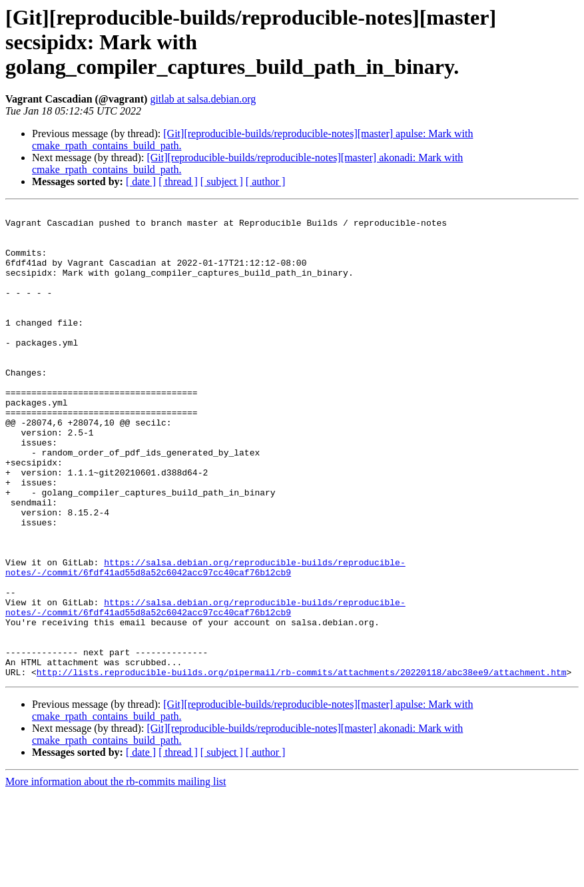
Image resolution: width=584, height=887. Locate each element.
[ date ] (141, 181)
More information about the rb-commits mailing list (115, 875)
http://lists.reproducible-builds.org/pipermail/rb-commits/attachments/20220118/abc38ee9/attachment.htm (302, 766)
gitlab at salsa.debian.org (203, 99)
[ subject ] (221, 181)
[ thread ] (178, 181)
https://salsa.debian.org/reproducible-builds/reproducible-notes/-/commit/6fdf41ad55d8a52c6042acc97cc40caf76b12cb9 (205, 640)
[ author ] (266, 181)
